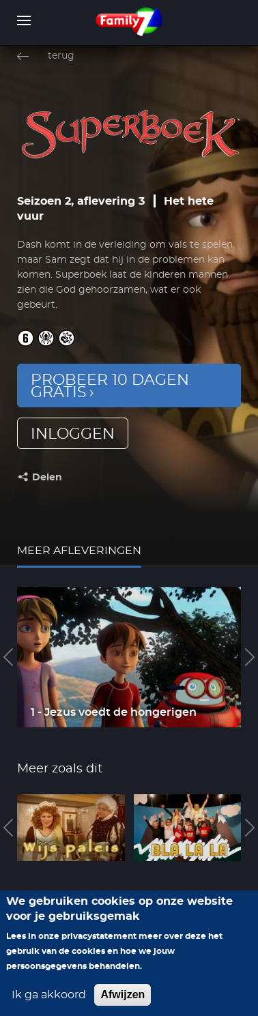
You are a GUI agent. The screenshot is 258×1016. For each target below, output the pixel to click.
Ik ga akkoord (49, 1007)
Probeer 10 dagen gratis (110, 386)
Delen (47, 477)
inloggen (73, 433)
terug (61, 56)
